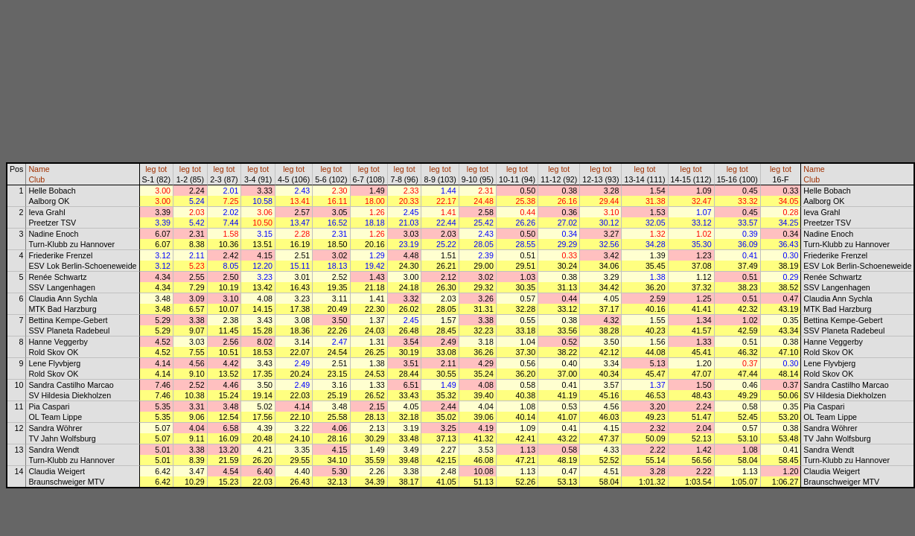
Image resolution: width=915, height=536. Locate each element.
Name (38, 169)
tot (162, 169)
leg (150, 169)
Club (36, 179)
